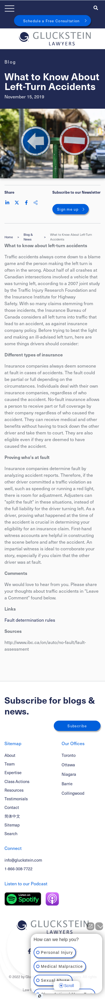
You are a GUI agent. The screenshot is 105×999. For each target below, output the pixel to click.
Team (9, 764)
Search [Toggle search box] (10, 833)
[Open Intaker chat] (39, 995)
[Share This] (36, 202)
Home (8, 237)
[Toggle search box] (96, 7)
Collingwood (73, 793)
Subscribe (77, 725)
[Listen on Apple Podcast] (52, 899)
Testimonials (16, 799)
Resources (14, 790)
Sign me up (67, 209)
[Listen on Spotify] (22, 899)
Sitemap (12, 825)
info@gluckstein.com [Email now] (23, 860)
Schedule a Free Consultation (51, 20)
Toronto (69, 755)
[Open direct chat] (90, 926)
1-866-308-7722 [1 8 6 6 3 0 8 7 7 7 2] (18, 869)
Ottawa (68, 765)
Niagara (69, 774)
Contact (11, 807)
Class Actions (16, 781)
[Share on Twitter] (17, 202)
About (9, 755)
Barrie (67, 784)
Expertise (13, 772)
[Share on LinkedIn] (7, 202)
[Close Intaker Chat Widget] (99, 926)
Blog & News (28, 237)
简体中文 (12, 816)
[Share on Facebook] (26, 202)
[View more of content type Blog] (10, 61)
